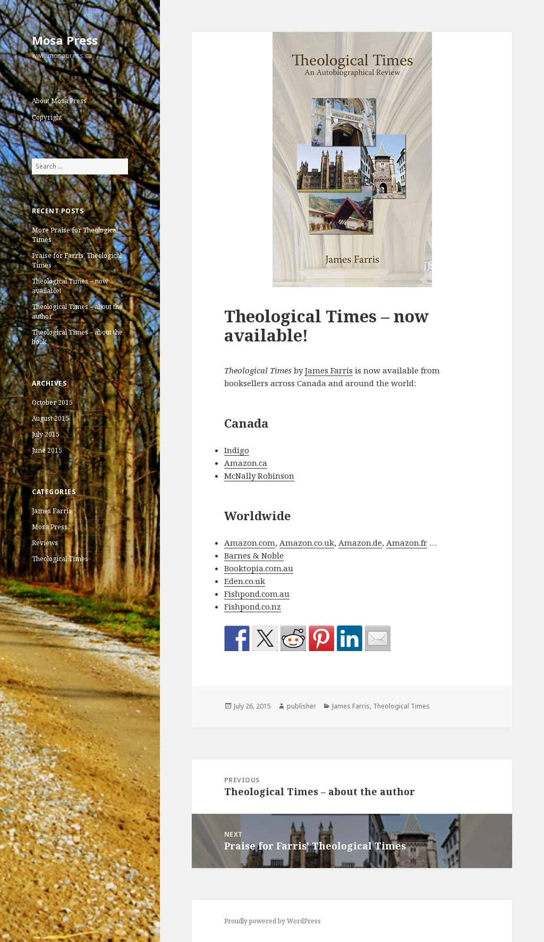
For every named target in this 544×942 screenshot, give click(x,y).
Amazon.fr (406, 542)
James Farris (52, 510)
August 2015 (50, 418)
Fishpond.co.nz (252, 606)
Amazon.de (360, 542)
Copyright (47, 117)
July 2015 (46, 434)
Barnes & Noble (254, 555)
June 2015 (47, 450)
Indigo (236, 450)
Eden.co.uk (244, 581)
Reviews (45, 542)
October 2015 (52, 402)
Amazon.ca (245, 462)
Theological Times (60, 558)
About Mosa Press (59, 100)
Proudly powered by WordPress (272, 921)
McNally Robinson (259, 475)
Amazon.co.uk (306, 542)
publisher (301, 706)
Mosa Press (65, 40)
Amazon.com (249, 542)
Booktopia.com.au (258, 568)
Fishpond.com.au (257, 593)
